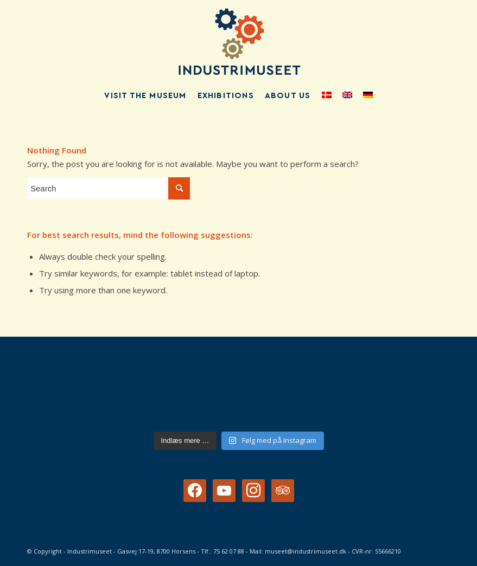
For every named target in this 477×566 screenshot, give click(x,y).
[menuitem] (145, 96)
